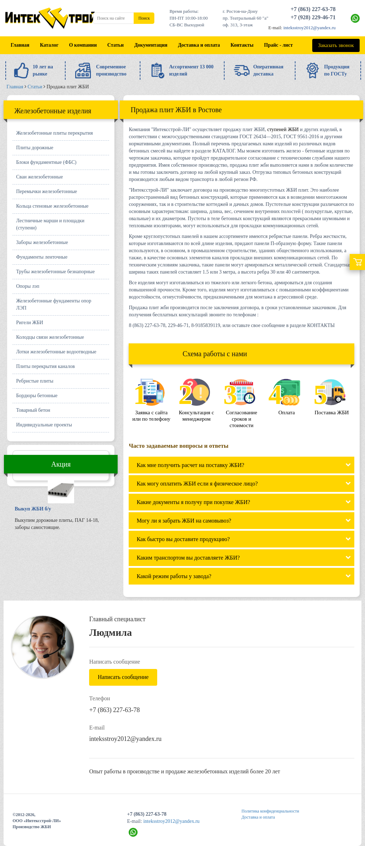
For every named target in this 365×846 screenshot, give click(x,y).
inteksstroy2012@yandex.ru (309, 27)
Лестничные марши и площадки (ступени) (50, 224)
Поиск (144, 18)
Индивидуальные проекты (44, 424)
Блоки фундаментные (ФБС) (46, 162)
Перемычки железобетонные (46, 191)
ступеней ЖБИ (283, 129)
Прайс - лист (278, 45)
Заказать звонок (336, 45)
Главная (20, 45)
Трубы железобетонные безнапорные (55, 271)
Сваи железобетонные (39, 177)
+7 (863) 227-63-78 (313, 9)
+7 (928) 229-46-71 (313, 17)
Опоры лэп (27, 286)
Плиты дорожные (34, 147)
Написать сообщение (123, 677)
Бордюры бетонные (36, 395)
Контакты (242, 45)
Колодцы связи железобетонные (50, 337)
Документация (151, 45)
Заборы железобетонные (42, 242)
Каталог (49, 45)
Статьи (115, 45)
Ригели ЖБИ (29, 322)
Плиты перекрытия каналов (45, 366)
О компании (83, 45)
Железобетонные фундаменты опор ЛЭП (53, 304)
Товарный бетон (33, 410)
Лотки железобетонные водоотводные (56, 351)
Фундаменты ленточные (41, 257)
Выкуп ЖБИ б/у (33, 509)
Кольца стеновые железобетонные (52, 206)
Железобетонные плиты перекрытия (54, 133)
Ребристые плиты (34, 381)
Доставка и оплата (199, 45)
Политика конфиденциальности (270, 811)
